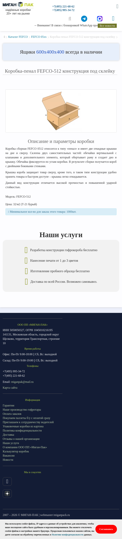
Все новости (107, 25)
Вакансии (8, 455)
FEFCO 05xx (39, 36)
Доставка (8, 434)
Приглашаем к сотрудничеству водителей (28, 422)
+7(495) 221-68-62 (63, 6)
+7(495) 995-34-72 (63, 10)
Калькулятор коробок (16, 451)
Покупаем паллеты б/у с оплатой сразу (26, 418)
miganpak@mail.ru (22, 381)
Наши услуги (11, 443)
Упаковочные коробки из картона (23, 426)
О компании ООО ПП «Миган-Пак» (25, 447)
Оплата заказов (12, 413)
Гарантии (8, 405)
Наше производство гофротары (22, 409)
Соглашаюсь (106, 529)
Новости (8, 459)
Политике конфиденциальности (67, 534)
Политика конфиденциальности (22, 430)
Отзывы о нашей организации (21, 438)
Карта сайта (10, 387)
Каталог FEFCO (18, 36)
